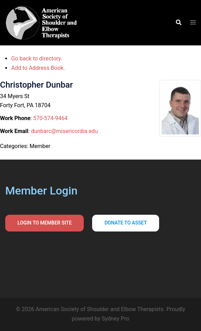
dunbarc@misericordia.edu (64, 131)
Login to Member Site (44, 223)
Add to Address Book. (38, 68)
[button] (178, 23)
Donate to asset (125, 223)
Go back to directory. (36, 58)
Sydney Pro (115, 318)
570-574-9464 (50, 118)
